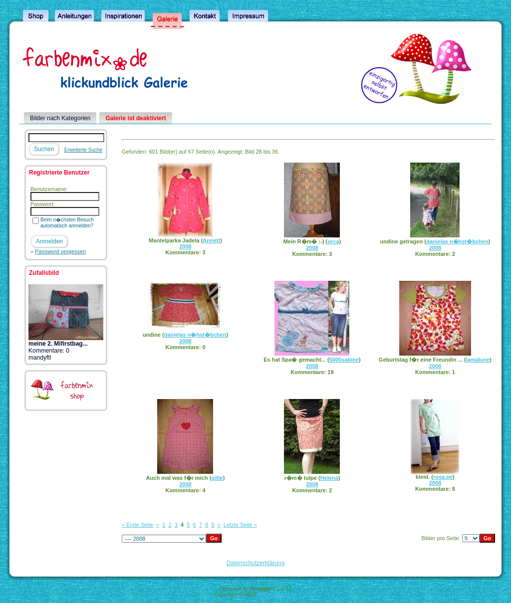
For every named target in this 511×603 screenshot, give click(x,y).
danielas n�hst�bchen (457, 241)
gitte (217, 478)
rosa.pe (443, 477)
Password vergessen (60, 251)
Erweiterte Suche (83, 150)
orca (333, 241)
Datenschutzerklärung (256, 563)
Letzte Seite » (240, 525)
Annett (211, 240)
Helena (329, 478)
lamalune (478, 360)
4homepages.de (277, 595)
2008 (185, 246)
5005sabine (344, 360)
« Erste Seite (137, 525)
